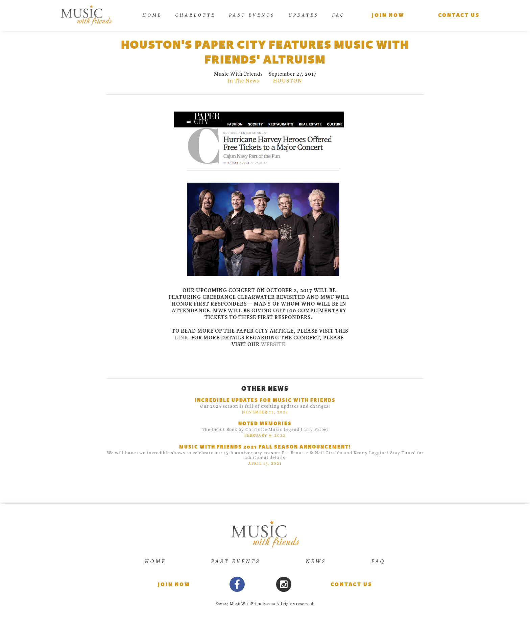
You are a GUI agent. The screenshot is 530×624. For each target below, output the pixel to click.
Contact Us (351, 584)
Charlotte (195, 15)
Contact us (459, 15)
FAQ (338, 15)
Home (152, 15)
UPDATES (303, 15)
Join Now (388, 15)
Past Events (252, 15)
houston (288, 81)
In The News (243, 81)
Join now (174, 584)
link (181, 338)
